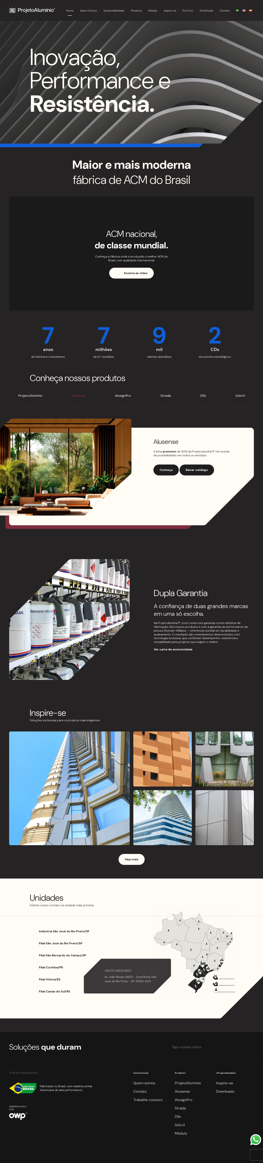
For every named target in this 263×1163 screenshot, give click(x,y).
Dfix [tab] (203, 395)
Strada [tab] (165, 395)
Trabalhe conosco (148, 1099)
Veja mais (131, 859)
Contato (225, 10)
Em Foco (188, 10)
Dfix (178, 1116)
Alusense (182, 1091)
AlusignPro (183, 1099)
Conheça (166, 470)
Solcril (180, 1125)
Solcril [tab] (240, 395)
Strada (180, 1108)
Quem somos (144, 1083)
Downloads (206, 10)
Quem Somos (88, 10)
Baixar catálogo (197, 470)
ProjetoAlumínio (188, 1083)
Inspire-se (170, 10)
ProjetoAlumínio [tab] (30, 395)
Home (70, 10)
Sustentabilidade (114, 10)
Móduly (152, 10)
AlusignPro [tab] (123, 395)
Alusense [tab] (78, 395)
